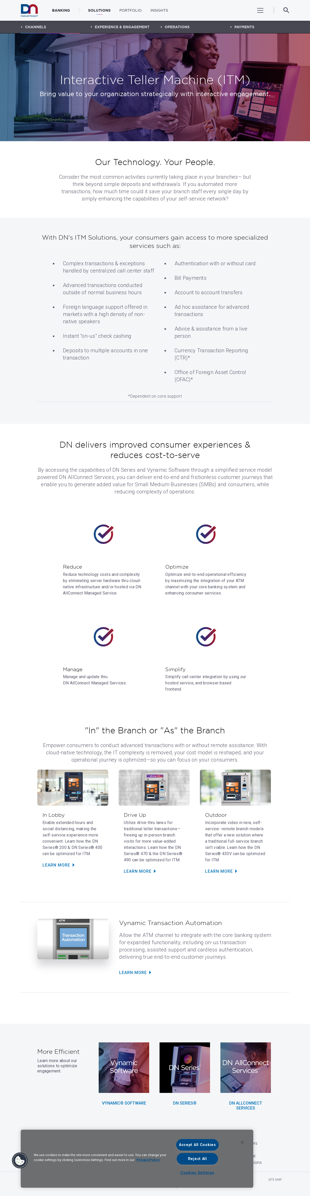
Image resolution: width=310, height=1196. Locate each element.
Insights (159, 10)
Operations (177, 27)
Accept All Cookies (197, 1145)
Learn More (56, 865)
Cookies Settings (197, 1173)
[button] (20, 1160)
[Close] (242, 1142)
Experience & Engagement (122, 27)
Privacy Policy (148, 1160)
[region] (137, 1159)
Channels (35, 27)
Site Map (275, 1179)
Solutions (99, 10)
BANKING (61, 10)
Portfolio (130, 10)
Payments (244, 27)
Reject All (197, 1159)
